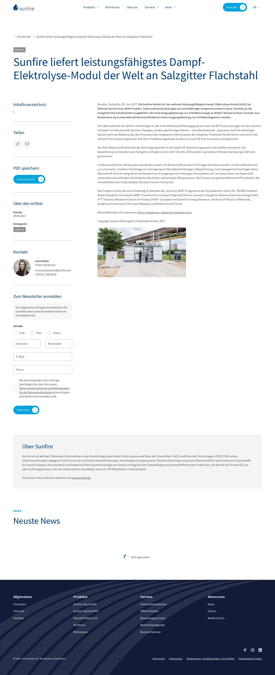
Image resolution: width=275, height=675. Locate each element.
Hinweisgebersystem (250, 658)
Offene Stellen (149, 611)
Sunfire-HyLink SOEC (86, 611)
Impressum (159, 658)
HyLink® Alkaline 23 (85, 618)
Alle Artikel (22, 36)
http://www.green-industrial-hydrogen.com (164, 212)
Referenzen (112, 7)
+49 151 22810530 (46, 274)
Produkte (90, 7)
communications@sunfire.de (53, 270)
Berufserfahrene (150, 632)
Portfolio (79, 625)
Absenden (27, 410)
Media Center (216, 618)
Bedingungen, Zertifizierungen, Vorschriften (210, 658)
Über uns (132, 7)
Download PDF (30, 179)
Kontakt (236, 7)
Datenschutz (176, 658)
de (256, 7)
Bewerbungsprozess (152, 618)
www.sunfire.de (81, 481)
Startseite (19, 604)
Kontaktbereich (25, 315)
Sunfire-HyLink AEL (85, 604)
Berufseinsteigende (152, 625)
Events (212, 611)
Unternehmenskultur (153, 604)
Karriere (151, 7)
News (170, 7)
